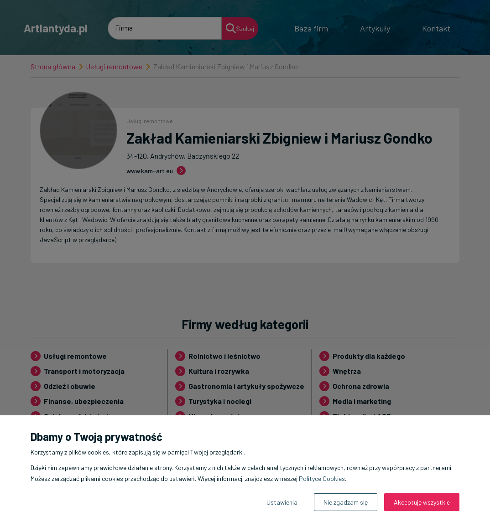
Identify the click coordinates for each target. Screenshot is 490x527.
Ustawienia (281, 502)
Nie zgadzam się (345, 502)
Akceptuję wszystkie (422, 502)
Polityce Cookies (322, 478)
